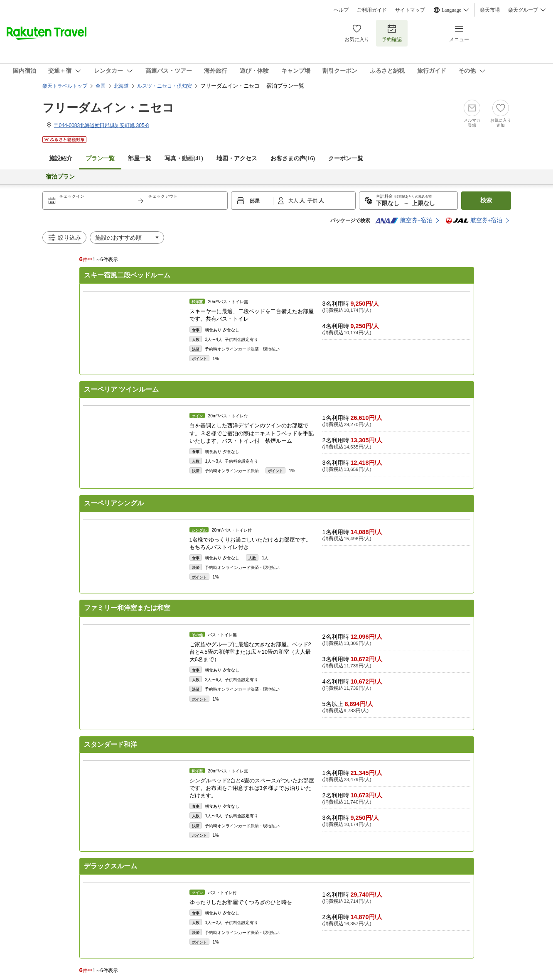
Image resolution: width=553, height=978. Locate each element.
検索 (486, 200)
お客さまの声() (292, 158)
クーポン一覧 (345, 158)
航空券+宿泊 (404, 220)
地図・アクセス (236, 158)
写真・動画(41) (184, 158)
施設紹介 (60, 158)
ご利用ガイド (372, 10)
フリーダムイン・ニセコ (114, 107)
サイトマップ (410, 10)
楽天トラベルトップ (64, 86)
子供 (313, 200)
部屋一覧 (139, 158)
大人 (294, 200)
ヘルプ (341, 10)
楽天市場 (490, 10)
